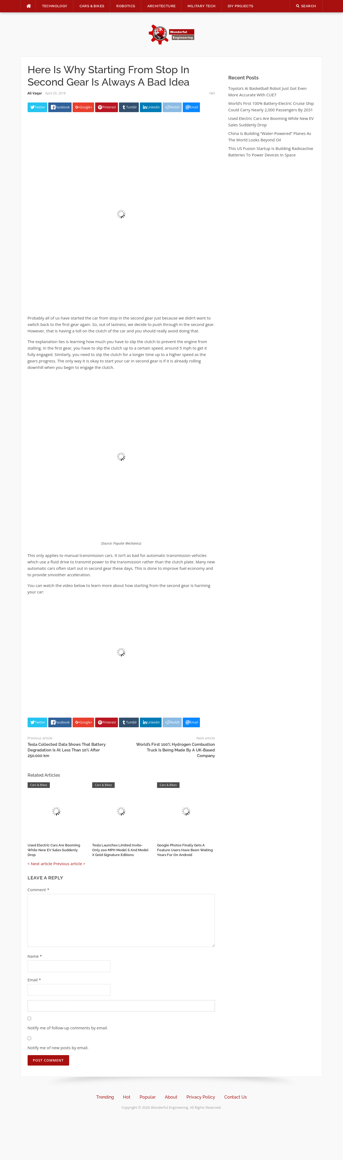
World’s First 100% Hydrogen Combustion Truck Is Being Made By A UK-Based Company (175, 750)
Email (34, 979)
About (171, 1097)
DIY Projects (240, 6)
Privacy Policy (201, 1097)
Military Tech (201, 6)
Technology (55, 6)
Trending (105, 1097)
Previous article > (69, 863)
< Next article (40, 863)
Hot (127, 1097)
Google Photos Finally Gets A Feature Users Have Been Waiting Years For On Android (185, 850)
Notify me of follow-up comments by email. (68, 1027)
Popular (148, 1097)
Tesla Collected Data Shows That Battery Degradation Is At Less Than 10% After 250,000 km (67, 750)
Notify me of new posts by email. (58, 1047)
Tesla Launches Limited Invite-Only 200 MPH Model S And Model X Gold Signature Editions (120, 850)
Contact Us (235, 1097)
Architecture (161, 6)
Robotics (125, 6)
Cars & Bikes (92, 6)
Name (35, 956)
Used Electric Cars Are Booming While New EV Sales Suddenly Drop (54, 850)
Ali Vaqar (35, 93)
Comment (38, 889)
